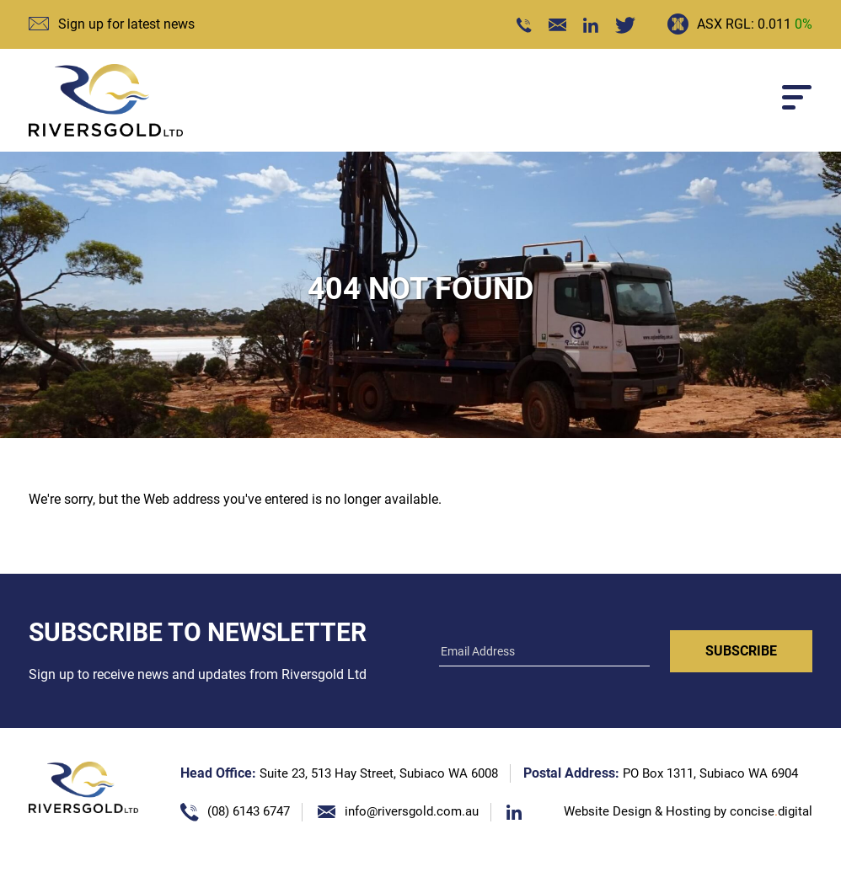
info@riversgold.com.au (412, 811)
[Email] (544, 653)
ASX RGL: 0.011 (754, 24)
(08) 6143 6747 (248, 811)
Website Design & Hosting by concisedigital (688, 811)
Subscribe (741, 651)
